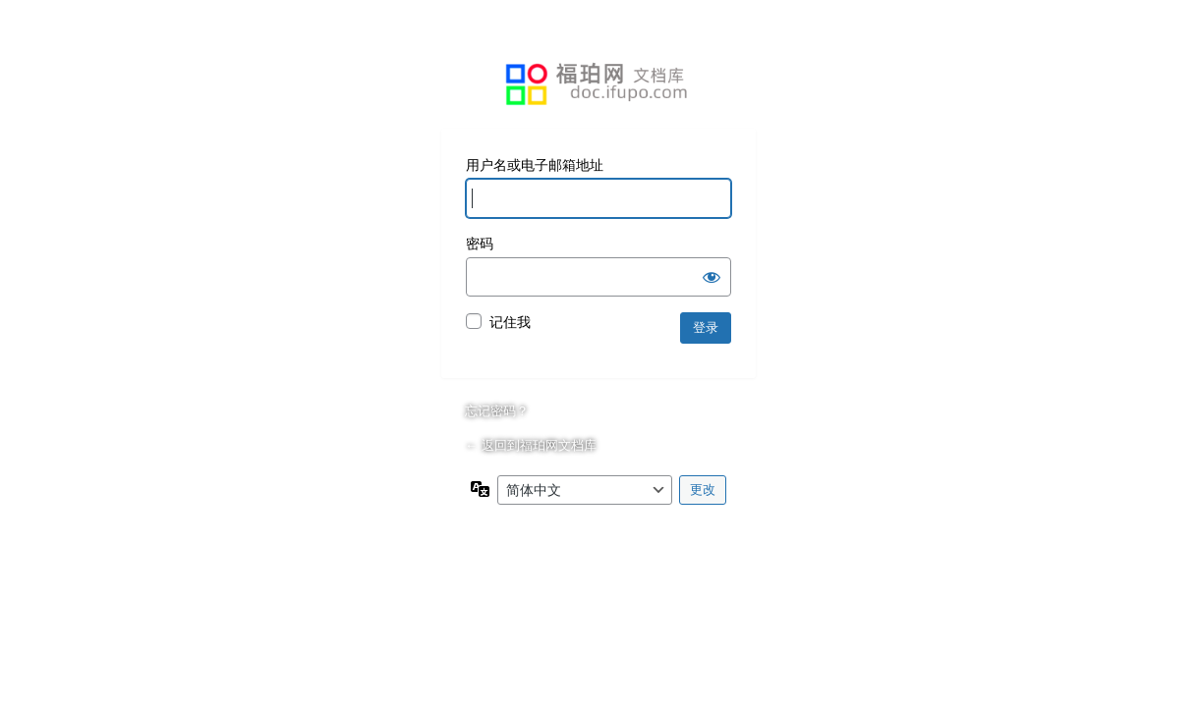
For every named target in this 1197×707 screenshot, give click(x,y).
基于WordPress (598, 84)
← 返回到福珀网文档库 (531, 445)
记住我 (510, 322)
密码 (479, 243)
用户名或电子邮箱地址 (534, 165)
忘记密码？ (497, 411)
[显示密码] (711, 277)
